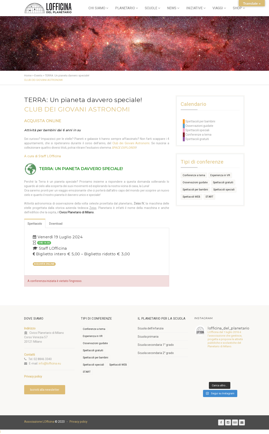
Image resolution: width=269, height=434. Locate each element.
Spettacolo (35, 223)
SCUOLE (151, 8)
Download (55, 223)
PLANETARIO (125, 8)
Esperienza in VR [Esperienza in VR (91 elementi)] (220, 175)
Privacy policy (78, 421)
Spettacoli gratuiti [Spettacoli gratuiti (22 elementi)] (223, 182)
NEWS (171, 8)
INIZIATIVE (194, 8)
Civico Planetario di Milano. (76, 212)
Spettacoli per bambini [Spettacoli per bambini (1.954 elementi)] (195, 189)
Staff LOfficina (49, 156)
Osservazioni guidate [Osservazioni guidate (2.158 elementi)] (195, 182)
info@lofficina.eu (50, 363)
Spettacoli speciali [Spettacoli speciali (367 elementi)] (224, 189)
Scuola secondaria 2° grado (156, 353)
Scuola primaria (148, 336)
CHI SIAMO (96, 8)
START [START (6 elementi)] (209, 196)
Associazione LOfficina (39, 421)
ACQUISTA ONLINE (42, 121)
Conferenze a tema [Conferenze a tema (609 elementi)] (194, 175)
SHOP (237, 8)
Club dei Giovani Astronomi (131, 143)
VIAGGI (217, 8)
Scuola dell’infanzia (151, 328)
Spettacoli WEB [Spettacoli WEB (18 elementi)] (191, 196)
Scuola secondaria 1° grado (156, 344)
